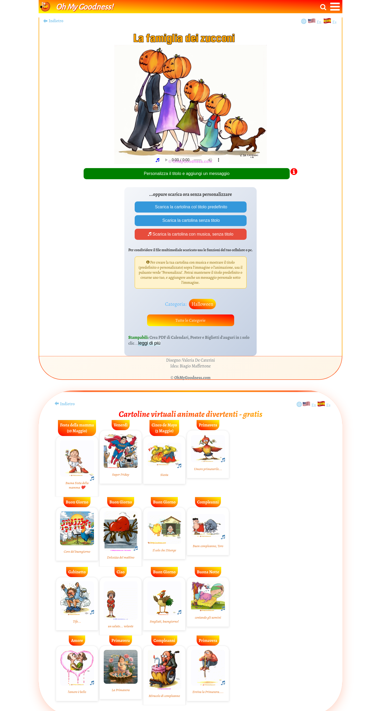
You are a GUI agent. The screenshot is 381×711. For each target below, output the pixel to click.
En (320, 22)
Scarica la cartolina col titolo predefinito (190, 207)
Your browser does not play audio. (192, 160)
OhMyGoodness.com (192, 379)
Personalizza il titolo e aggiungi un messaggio (187, 173)
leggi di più (149, 344)
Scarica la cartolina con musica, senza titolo (190, 234)
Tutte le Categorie (190, 321)
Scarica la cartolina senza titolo (190, 220)
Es (334, 22)
